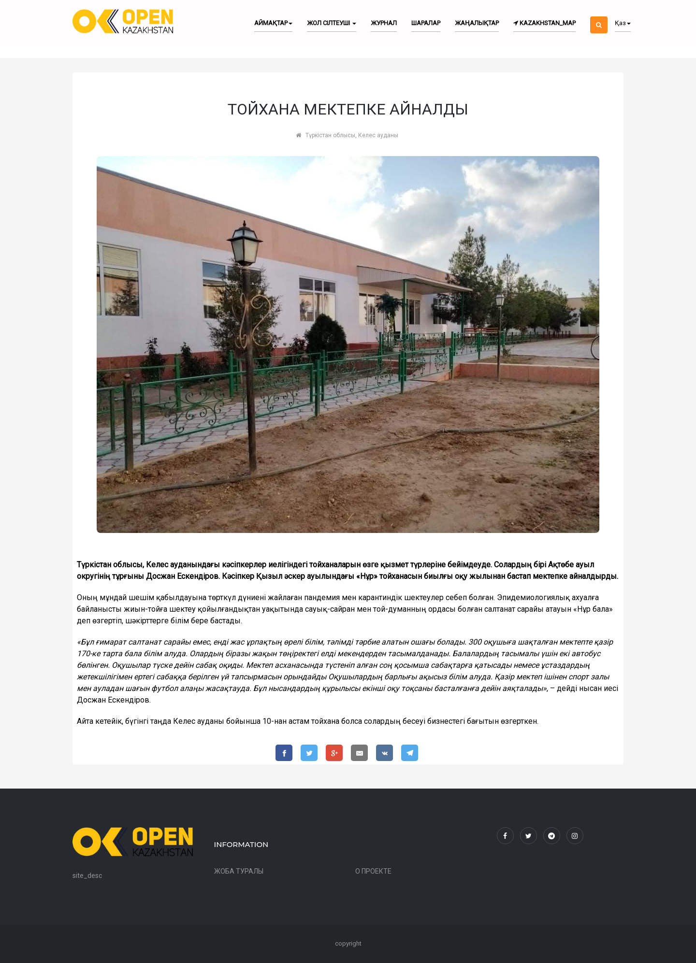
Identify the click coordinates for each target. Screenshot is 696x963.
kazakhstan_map (544, 23)
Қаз (623, 23)
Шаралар (425, 23)
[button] (599, 16)
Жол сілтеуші (331, 23)
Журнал (384, 23)
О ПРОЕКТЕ (373, 871)
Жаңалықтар (477, 23)
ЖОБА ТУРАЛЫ (238, 871)
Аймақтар (273, 23)
